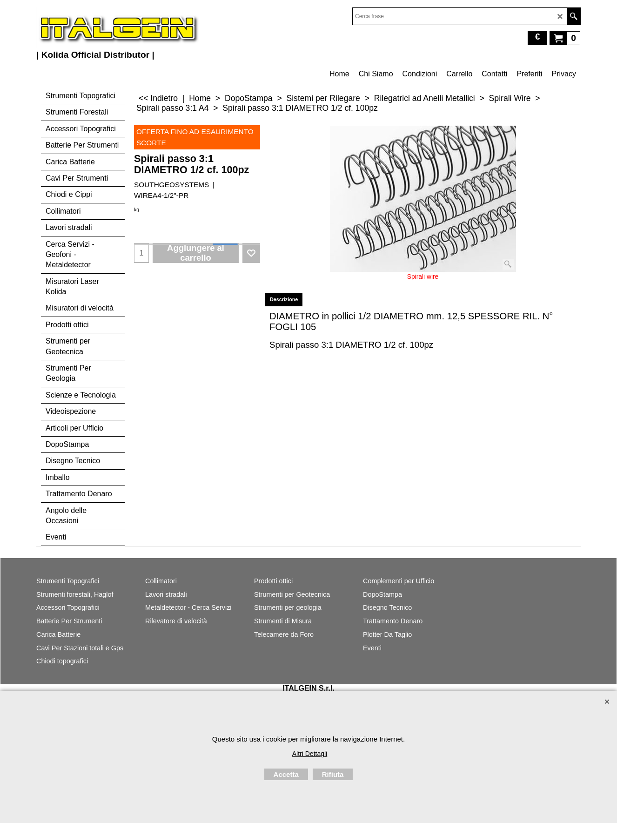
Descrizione (284, 299)
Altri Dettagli (309, 753)
